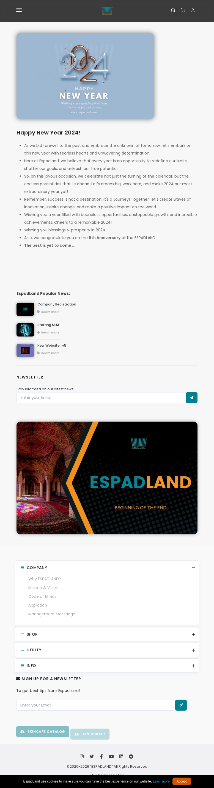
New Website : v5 (51, 345)
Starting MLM (48, 325)
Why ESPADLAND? (44, 579)
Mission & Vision (43, 587)
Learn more (161, 781)
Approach (37, 605)
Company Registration (56, 304)
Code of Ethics (42, 596)
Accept (182, 781)
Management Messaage (51, 614)
